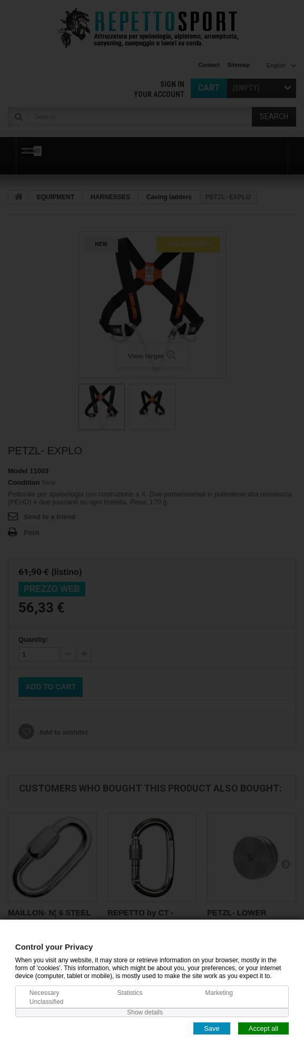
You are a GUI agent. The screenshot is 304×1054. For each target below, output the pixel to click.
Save (212, 1028)
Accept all (263, 1028)
